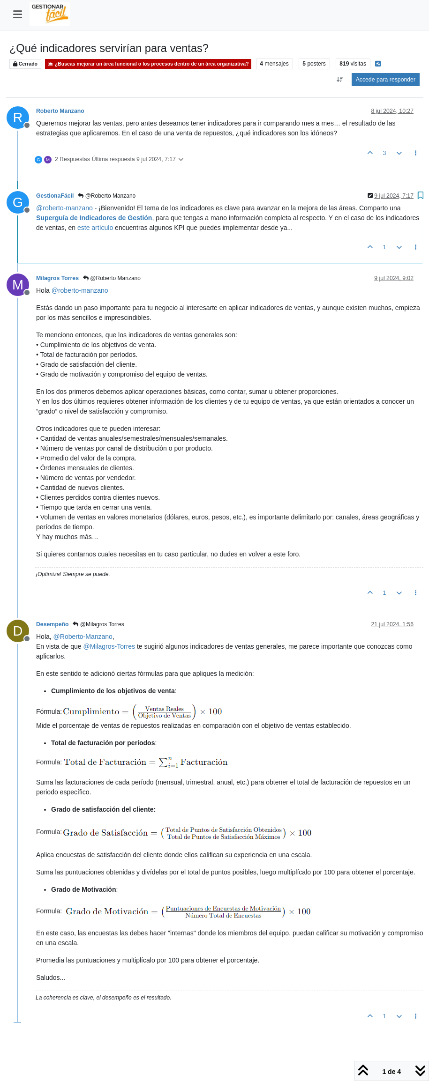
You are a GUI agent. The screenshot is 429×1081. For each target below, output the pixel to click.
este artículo (95, 227)
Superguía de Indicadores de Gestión (94, 218)
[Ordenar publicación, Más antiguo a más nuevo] (340, 79)
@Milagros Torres (98, 624)
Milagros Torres (57, 278)
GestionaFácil (55, 196)
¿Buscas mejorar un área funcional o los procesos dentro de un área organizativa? (148, 64)
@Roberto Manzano (106, 196)
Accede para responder (385, 79)
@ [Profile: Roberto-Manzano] (83, 636)
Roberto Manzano (60, 111)
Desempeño (52, 624)
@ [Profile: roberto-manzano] (64, 208)
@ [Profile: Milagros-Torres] (109, 646)
